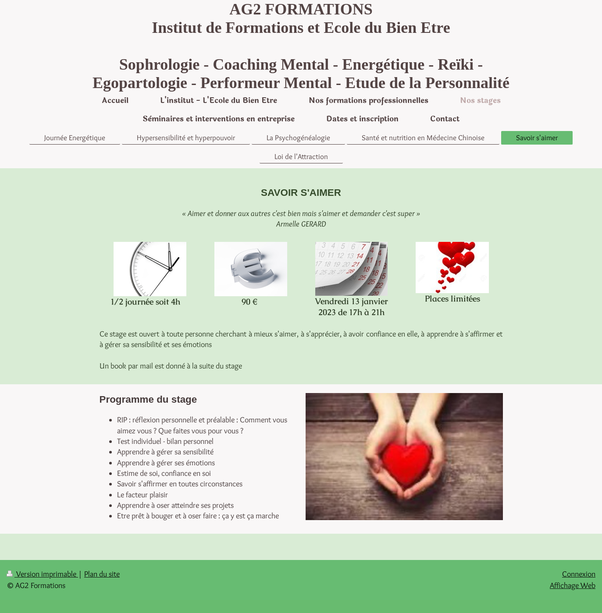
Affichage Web (572, 585)
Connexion (578, 574)
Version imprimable (42, 574)
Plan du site (102, 574)
